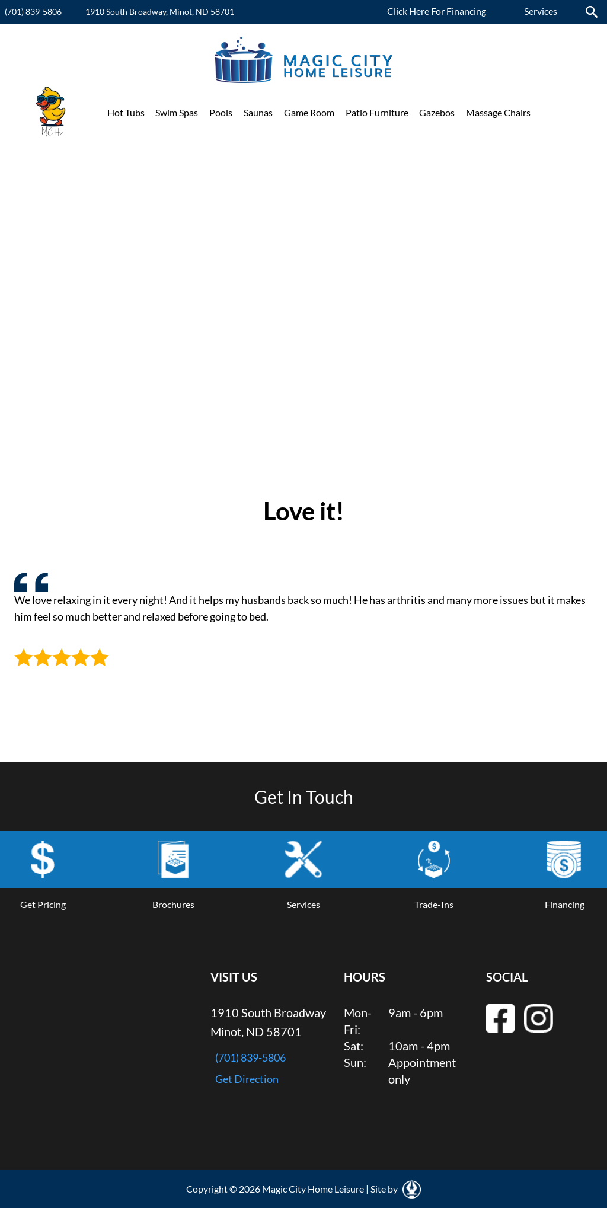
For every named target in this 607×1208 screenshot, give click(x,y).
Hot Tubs (126, 112)
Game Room (309, 112)
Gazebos (437, 112)
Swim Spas (176, 112)
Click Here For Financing (436, 11)
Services (540, 11)
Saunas (258, 112)
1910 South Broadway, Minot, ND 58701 (159, 12)
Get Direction (247, 1078)
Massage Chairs (498, 112)
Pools (220, 112)
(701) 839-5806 (33, 12)
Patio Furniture (377, 112)
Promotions (566, 112)
